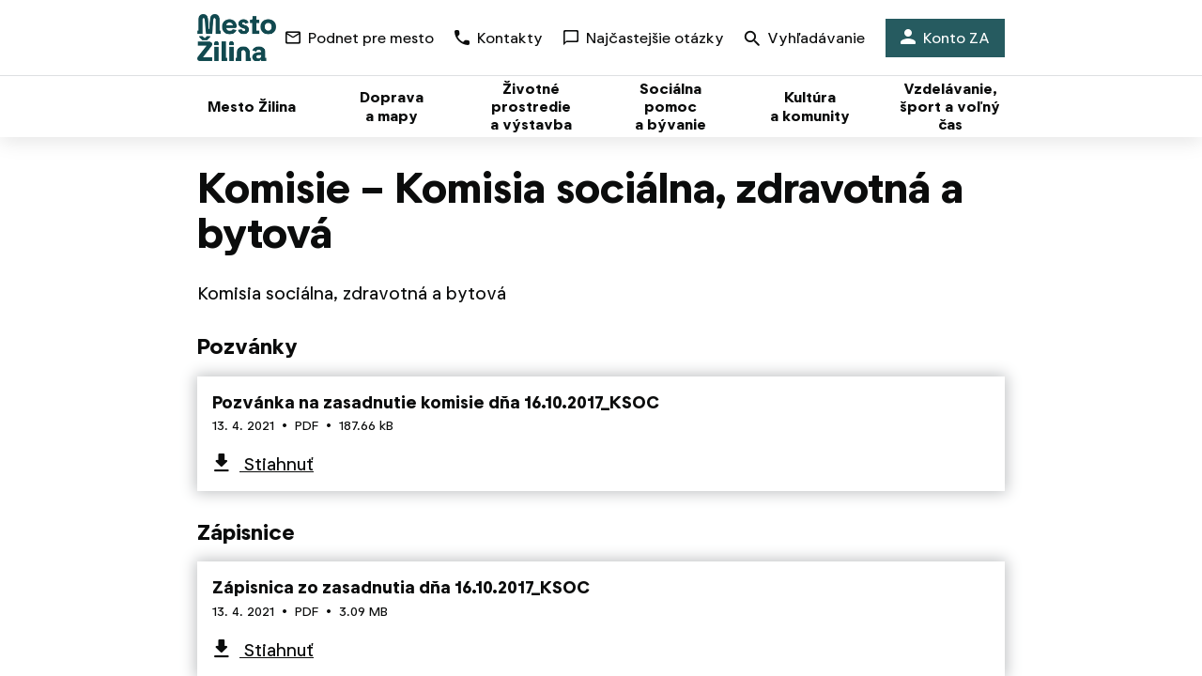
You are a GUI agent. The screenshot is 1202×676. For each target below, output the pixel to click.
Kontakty (499, 38)
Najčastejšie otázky (643, 38)
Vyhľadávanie (805, 40)
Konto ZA (945, 38)
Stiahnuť (276, 464)
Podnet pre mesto (359, 38)
